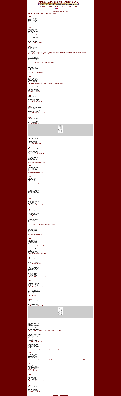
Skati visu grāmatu (64, 11)
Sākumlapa (42, 6)
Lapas (63, 6)
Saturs (56, 6)
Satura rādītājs (56, 11)
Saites (76, 6)
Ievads (50, 6)
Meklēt (69, 6)
